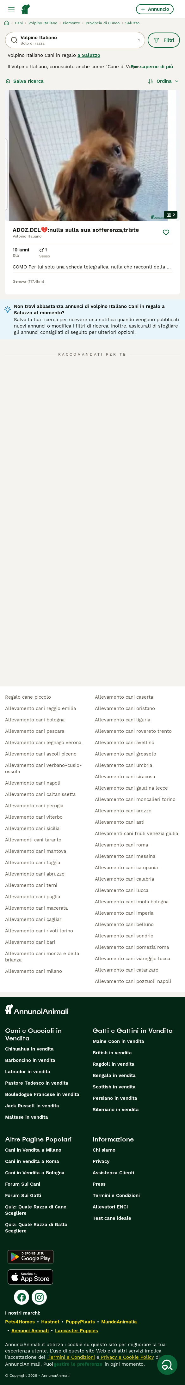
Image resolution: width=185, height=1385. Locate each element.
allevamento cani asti (120, 822)
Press (99, 1184)
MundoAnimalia (119, 1322)
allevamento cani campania (126, 867)
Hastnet (50, 1322)
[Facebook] (21, 1297)
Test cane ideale (112, 1218)
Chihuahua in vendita (29, 1049)
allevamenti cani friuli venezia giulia (136, 833)
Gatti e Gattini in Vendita (133, 1030)
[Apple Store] (30, 1277)
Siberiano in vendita (116, 1109)
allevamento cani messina (125, 856)
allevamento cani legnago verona (43, 742)
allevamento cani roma (121, 845)
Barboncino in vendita (30, 1060)
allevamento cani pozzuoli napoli (133, 981)
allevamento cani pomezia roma (132, 947)
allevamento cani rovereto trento (133, 731)
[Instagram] (39, 1297)
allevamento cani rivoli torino (39, 931)
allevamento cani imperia (124, 913)
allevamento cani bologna (35, 720)
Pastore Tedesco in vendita (36, 1083)
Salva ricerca (25, 81)
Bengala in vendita (114, 1075)
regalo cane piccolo (28, 697)
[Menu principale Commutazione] (11, 9)
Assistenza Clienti (113, 1173)
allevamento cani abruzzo (35, 874)
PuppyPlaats (80, 1322)
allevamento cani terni (31, 885)
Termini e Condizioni (116, 1195)
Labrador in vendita (27, 1072)
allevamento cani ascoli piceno (41, 754)
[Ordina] (163, 81)
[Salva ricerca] (167, 1365)
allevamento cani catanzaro (126, 970)
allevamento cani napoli (32, 783)
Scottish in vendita (114, 1087)
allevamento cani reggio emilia (40, 708)
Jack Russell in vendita (32, 1106)
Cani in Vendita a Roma (32, 1161)
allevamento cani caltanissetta (40, 794)
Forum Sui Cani (22, 1184)
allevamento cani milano (33, 971)
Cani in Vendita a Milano (33, 1150)
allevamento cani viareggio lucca (132, 958)
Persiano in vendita (115, 1098)
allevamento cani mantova (35, 851)
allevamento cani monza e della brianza (42, 957)
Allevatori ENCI (110, 1207)
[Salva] (166, 232)
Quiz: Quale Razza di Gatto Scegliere (36, 1228)
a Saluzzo (88, 55)
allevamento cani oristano (125, 708)
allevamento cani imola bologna (132, 902)
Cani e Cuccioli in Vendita (33, 1034)
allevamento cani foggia (32, 862)
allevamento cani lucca (121, 890)
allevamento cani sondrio (124, 936)
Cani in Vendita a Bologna (35, 1173)
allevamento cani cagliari (34, 919)
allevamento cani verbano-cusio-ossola (43, 768)
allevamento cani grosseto (125, 754)
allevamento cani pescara (34, 731)
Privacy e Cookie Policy (126, 1357)
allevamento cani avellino (124, 742)
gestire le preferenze (78, 1364)
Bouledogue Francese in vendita (42, 1094)
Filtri (163, 40)
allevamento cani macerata (36, 908)
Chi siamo (104, 1150)
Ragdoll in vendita (113, 1064)
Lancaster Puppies (76, 1331)
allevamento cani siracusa (125, 777)
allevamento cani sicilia (32, 828)
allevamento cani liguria (122, 720)
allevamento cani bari (30, 942)
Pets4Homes (20, 1322)
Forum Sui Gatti (23, 1195)
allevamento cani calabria (124, 879)
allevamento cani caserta (124, 697)
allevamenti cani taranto (33, 840)
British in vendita (112, 1053)
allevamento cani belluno (124, 924)
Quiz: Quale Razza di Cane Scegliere (35, 1210)
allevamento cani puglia (32, 897)
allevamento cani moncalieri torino (135, 799)
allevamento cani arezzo (123, 811)
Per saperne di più (152, 66)
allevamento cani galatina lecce (131, 788)
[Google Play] (30, 1256)
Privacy (101, 1161)
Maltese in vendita (26, 1117)
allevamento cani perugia (34, 806)
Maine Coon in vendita (118, 1041)
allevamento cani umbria (123, 765)
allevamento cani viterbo (34, 817)
